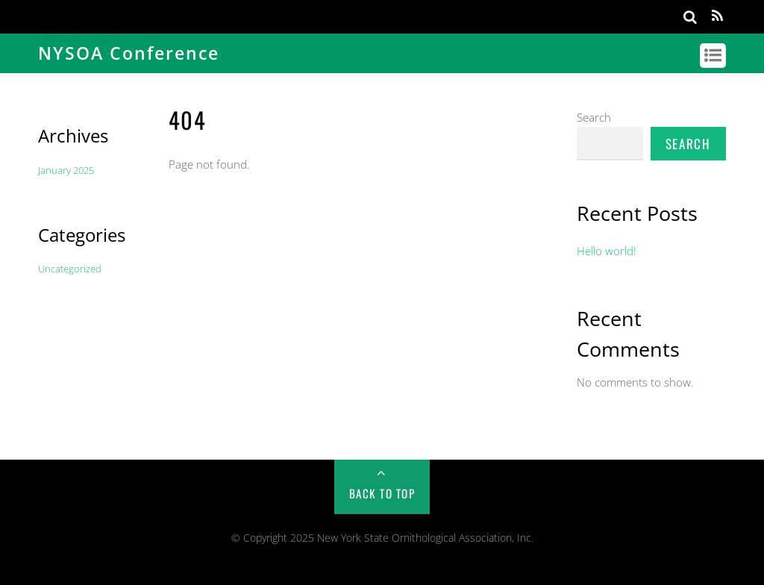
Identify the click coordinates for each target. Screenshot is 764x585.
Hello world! (606, 250)
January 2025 (66, 170)
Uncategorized (69, 268)
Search (594, 117)
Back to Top (382, 493)
